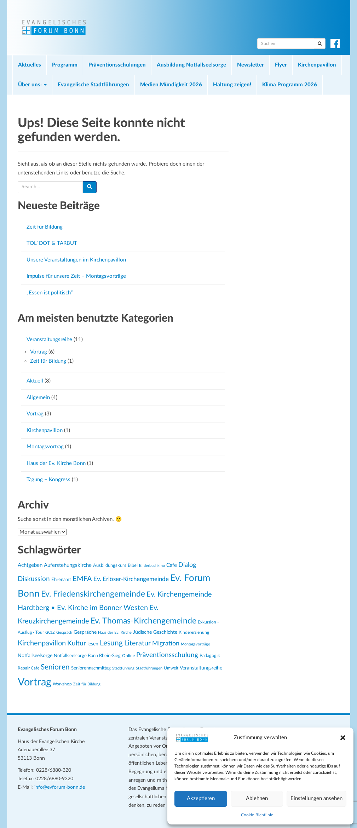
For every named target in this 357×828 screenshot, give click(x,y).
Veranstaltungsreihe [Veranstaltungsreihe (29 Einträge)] (201, 668)
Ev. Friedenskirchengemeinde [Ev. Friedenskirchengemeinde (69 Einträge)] (93, 594)
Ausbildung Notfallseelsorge (191, 65)
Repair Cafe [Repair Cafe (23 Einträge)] (28, 668)
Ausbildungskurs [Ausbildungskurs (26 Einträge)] (109, 565)
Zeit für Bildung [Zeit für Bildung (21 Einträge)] (86, 684)
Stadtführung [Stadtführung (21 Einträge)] (123, 668)
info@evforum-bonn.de (59, 787)
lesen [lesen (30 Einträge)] (92, 644)
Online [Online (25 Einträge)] (128, 656)
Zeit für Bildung (45, 227)
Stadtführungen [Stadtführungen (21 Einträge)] (149, 668)
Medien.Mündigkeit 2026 (171, 84)
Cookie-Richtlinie (257, 815)
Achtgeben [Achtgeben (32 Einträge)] (30, 565)
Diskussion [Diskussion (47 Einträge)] (34, 579)
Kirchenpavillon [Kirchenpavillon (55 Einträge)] (42, 643)
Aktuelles (29, 65)
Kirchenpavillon (317, 65)
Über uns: (32, 84)
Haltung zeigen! (232, 84)
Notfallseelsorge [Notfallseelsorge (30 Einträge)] (35, 655)
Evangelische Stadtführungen (93, 84)
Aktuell (35, 381)
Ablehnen (257, 798)
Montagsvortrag (45, 446)
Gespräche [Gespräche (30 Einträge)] (85, 632)
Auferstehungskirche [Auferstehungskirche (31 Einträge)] (68, 565)
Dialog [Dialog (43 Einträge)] (187, 565)
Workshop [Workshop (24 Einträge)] (62, 684)
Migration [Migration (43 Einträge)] (165, 643)
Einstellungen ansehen (316, 798)
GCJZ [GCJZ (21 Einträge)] (50, 632)
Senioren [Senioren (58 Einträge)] (55, 667)
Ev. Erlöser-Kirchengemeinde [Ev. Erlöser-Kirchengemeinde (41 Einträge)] (131, 579)
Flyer (281, 65)
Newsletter (250, 65)
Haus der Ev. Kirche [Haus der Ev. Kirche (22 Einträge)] (115, 632)
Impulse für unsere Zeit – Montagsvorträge (76, 276)
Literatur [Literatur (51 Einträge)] (137, 643)
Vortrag (38, 352)
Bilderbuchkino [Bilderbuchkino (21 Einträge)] (152, 566)
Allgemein (38, 397)
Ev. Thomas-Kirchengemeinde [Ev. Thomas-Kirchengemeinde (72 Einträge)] (143, 621)
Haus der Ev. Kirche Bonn (56, 463)
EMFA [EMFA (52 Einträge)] (82, 578)
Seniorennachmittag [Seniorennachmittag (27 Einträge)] (91, 668)
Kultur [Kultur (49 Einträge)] (76, 643)
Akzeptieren (201, 798)
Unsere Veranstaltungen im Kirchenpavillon (76, 260)
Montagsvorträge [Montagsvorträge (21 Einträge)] (195, 644)
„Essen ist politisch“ (50, 292)
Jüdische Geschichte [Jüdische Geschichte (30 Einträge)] (155, 632)
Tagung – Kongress (48, 479)
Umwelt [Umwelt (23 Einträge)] (171, 668)
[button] (342, 737)
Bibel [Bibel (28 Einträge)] (133, 565)
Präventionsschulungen (117, 65)
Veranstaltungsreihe (49, 339)
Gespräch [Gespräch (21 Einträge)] (64, 632)
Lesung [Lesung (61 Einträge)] (111, 643)
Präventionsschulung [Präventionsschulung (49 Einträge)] (167, 655)
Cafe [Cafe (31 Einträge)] (171, 565)
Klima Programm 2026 (289, 84)
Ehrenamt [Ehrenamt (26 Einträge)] (61, 579)
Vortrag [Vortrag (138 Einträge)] (34, 682)
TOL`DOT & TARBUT (52, 243)
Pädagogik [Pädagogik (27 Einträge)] (210, 655)
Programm (64, 65)
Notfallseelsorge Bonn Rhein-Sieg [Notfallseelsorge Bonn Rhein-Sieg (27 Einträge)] (87, 655)
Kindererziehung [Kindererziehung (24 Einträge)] (194, 632)
